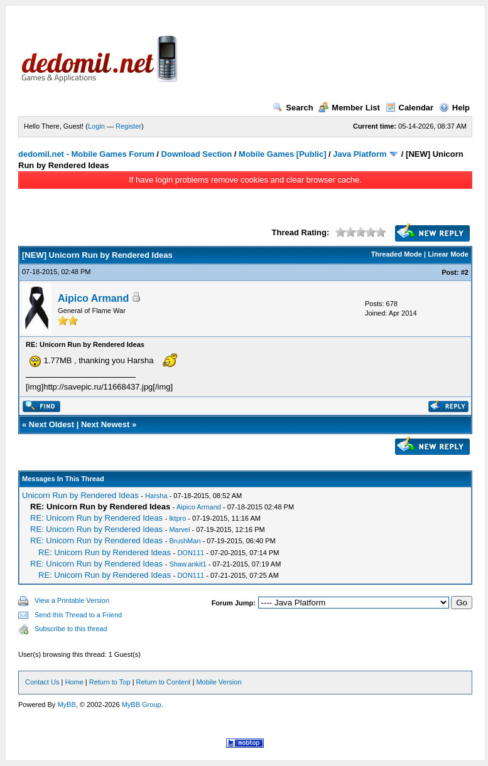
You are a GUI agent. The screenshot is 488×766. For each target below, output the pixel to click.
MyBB (66, 704)
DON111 (190, 552)
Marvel (179, 529)
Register (128, 126)
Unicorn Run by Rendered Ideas (80, 495)
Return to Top (110, 682)
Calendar (410, 107)
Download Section (196, 154)
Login (96, 126)
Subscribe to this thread (71, 628)
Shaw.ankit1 (187, 564)
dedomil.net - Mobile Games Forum (86, 154)
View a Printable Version (72, 600)
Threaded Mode (396, 254)
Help (454, 107)
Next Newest (105, 424)
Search (293, 107)
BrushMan (184, 541)
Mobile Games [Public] (282, 154)
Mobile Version (218, 682)
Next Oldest (51, 424)
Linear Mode (448, 254)
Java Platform (359, 154)
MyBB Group (141, 704)
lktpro (177, 518)
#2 (465, 272)
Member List (349, 107)
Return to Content (163, 682)
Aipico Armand (93, 298)
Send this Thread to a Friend (78, 615)
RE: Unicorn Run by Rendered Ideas (96, 518)
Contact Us (42, 682)
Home (74, 682)
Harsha (156, 495)
